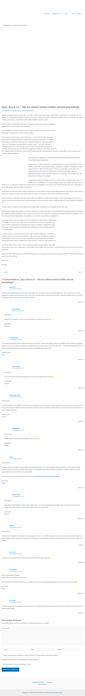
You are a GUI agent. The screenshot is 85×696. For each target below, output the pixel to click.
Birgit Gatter (12, 551)
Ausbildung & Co (57, 13)
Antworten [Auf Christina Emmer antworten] (80, 330)
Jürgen (11, 456)
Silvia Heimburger (14, 337)
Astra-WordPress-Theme (56, 692)
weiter (80, 272)
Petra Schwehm (13, 568)
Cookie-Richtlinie (42, 684)
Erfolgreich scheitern (17, 110)
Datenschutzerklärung (38, 682)
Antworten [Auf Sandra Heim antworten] (80, 302)
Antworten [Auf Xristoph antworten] (80, 544)
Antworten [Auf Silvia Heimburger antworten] (80, 359)
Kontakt (79, 14)
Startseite (46, 14)
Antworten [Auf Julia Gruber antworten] (80, 612)
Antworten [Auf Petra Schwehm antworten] (80, 592)
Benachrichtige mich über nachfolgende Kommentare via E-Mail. (20, 660)
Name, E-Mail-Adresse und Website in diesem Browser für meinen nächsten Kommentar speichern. (31, 656)
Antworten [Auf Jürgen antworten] (80, 487)
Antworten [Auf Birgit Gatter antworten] (80, 561)
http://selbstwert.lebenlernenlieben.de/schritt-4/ (48, 476)
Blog (73, 14)
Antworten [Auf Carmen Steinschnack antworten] (80, 421)
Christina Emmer (16, 309)
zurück (5, 272)
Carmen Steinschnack (15, 394)
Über (67, 13)
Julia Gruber (12, 599)
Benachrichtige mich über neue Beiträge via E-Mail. (17, 665)
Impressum (49, 682)
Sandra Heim (12, 287)
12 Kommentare (6, 110)
